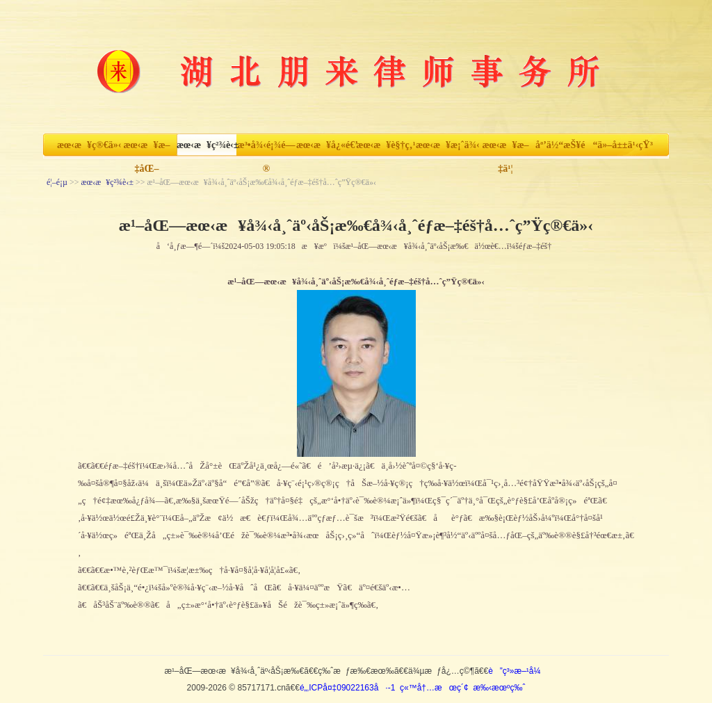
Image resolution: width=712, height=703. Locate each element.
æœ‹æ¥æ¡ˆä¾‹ (446, 145)
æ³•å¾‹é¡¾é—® (267, 148)
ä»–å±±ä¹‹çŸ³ (625, 145)
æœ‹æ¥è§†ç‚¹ (385, 145)
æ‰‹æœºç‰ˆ (499, 688)
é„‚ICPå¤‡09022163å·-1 (347, 688)
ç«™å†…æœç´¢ (434, 688)
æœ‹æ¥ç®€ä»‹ (87, 145)
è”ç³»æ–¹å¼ (517, 671)
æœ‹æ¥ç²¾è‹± (206, 145)
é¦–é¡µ (57, 182)
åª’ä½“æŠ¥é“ (565, 145)
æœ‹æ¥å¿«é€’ (326, 145)
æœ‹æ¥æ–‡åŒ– (146, 148)
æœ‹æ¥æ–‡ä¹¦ (505, 148)
